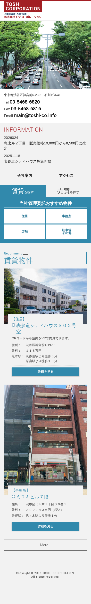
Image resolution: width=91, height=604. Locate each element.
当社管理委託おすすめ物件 (45, 203)
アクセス (66, 175)
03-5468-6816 (26, 108)
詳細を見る (45, 371)
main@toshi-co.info (35, 115)
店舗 (24, 231)
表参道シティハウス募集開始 (27, 161)
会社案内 (24, 175)
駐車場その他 (66, 231)
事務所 (66, 216)
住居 (24, 216)
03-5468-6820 (25, 101)
